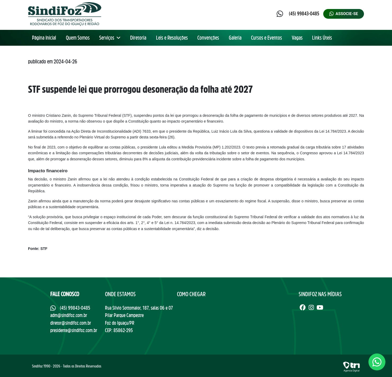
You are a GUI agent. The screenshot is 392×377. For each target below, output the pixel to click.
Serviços (110, 37)
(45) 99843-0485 (304, 13)
